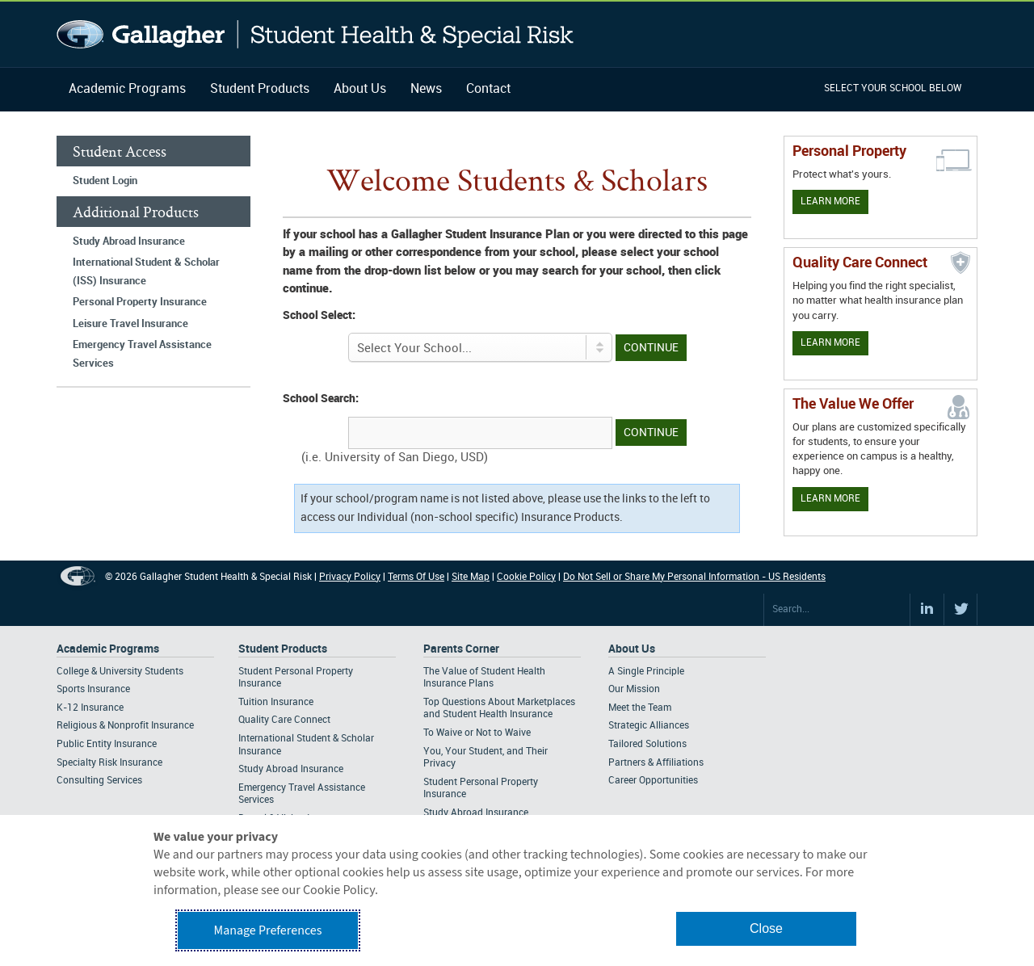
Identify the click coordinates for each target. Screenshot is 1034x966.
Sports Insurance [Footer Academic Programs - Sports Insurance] (93, 689)
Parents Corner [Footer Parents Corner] (461, 649)
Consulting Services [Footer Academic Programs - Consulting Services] (99, 780)
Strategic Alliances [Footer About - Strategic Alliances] (648, 725)
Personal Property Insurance (140, 302)
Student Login (105, 181)
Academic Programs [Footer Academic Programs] (108, 649)
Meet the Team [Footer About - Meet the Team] (639, 708)
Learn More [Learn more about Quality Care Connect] (830, 343)
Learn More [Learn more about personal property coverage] (830, 201)
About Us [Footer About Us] (631, 649)
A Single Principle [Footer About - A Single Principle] (646, 671)
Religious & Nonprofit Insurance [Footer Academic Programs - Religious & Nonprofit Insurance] (125, 725)
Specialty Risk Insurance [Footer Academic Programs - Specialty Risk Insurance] (109, 763)
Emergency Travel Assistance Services (142, 354)
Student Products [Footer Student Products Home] (282, 649)
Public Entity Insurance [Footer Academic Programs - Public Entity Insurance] (107, 744)
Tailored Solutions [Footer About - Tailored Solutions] (647, 744)
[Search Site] (837, 610)
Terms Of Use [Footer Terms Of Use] (416, 577)
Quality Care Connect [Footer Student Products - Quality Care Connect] (284, 720)
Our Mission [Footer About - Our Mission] (634, 689)
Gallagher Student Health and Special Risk (315, 34)
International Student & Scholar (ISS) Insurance (146, 272)
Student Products (259, 89)
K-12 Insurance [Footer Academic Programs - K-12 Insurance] (90, 708)
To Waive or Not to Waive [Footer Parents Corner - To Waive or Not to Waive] (477, 733)
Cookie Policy (526, 577)
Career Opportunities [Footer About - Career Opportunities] (653, 780)
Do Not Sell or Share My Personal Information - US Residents (694, 577)
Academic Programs (127, 89)
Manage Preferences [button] (268, 930)
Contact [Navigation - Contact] (488, 89)
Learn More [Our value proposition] (830, 499)
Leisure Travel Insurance (130, 324)
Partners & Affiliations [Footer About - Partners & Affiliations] (656, 763)
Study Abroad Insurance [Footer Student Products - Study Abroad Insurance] (290, 769)
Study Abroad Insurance (129, 241)
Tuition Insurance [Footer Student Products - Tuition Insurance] (275, 702)
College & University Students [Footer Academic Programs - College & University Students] (120, 671)
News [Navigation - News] (426, 89)
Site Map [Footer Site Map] (471, 577)
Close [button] (766, 928)
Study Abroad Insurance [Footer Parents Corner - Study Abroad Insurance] (475, 813)
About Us (360, 89)
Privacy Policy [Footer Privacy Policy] (349, 577)
